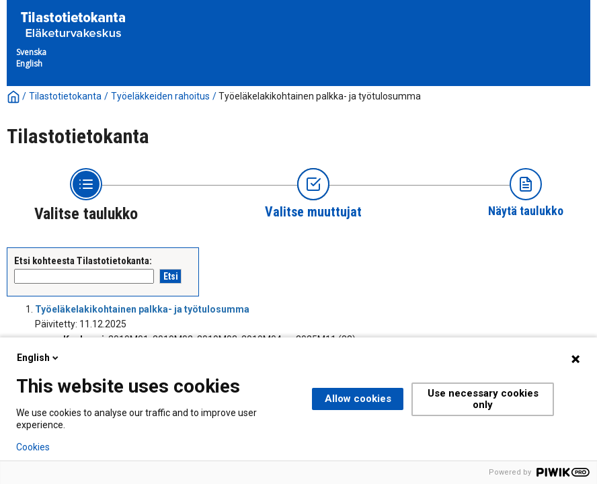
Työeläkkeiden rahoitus (160, 96)
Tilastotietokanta (65, 96)
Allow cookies (358, 399)
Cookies (33, 447)
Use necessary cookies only (483, 399)
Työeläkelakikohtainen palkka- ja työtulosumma (319, 96)
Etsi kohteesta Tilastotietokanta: (83, 261)
